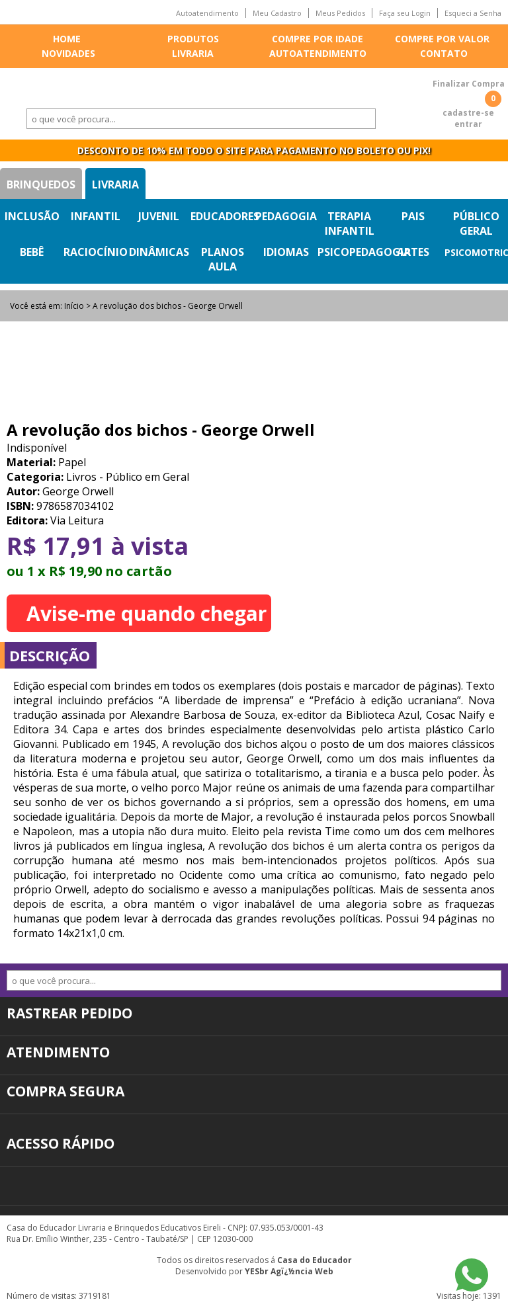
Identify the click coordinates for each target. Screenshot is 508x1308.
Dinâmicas (159, 252)
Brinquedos (41, 184)
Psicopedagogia (364, 252)
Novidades (68, 53)
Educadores (224, 216)
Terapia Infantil (349, 223)
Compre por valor (442, 38)
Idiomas (286, 252)
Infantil (95, 216)
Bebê (32, 252)
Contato (444, 53)
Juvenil (158, 216)
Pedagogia (286, 216)
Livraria (193, 53)
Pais (413, 216)
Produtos (193, 38)
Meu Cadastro (277, 13)
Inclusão (32, 216)
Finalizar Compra (469, 83)
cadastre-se (468, 112)
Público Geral (476, 223)
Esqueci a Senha (472, 13)
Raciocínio (96, 252)
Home (67, 38)
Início (74, 305)
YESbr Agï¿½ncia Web (289, 1271)
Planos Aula (222, 259)
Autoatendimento (207, 13)
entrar (468, 124)
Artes (413, 252)
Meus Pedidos (340, 13)
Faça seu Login (405, 13)
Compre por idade (317, 38)
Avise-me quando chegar (146, 613)
